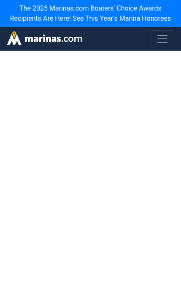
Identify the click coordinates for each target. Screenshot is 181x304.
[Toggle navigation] (162, 38)
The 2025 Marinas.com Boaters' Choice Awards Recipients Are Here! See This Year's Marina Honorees (90, 13)
